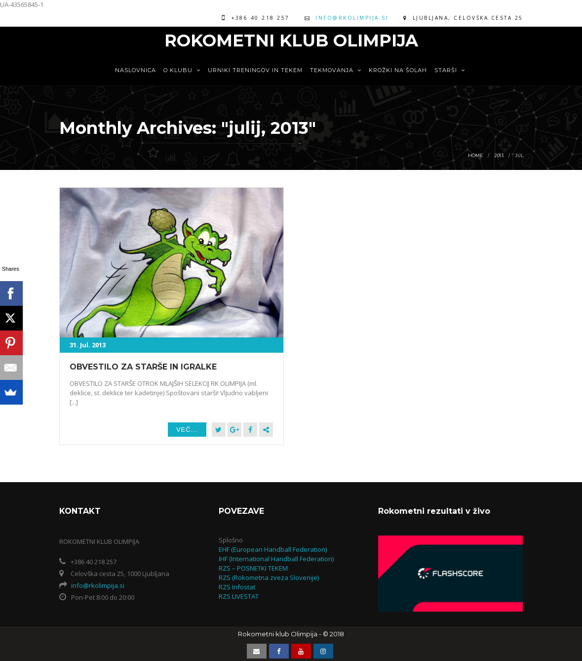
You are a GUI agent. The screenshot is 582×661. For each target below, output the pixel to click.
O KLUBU (181, 70)
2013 (499, 155)
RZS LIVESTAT (239, 596)
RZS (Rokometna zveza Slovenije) (269, 577)
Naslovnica (135, 70)
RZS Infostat (237, 586)
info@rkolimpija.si (351, 17)
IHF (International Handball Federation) (276, 558)
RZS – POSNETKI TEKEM (253, 568)
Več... (187, 429)
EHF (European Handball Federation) (273, 549)
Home (475, 155)
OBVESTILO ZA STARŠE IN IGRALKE (143, 367)
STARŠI (449, 70)
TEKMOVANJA (335, 70)
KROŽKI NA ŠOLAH (398, 70)
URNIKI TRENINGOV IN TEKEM (255, 70)
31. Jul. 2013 (88, 344)
